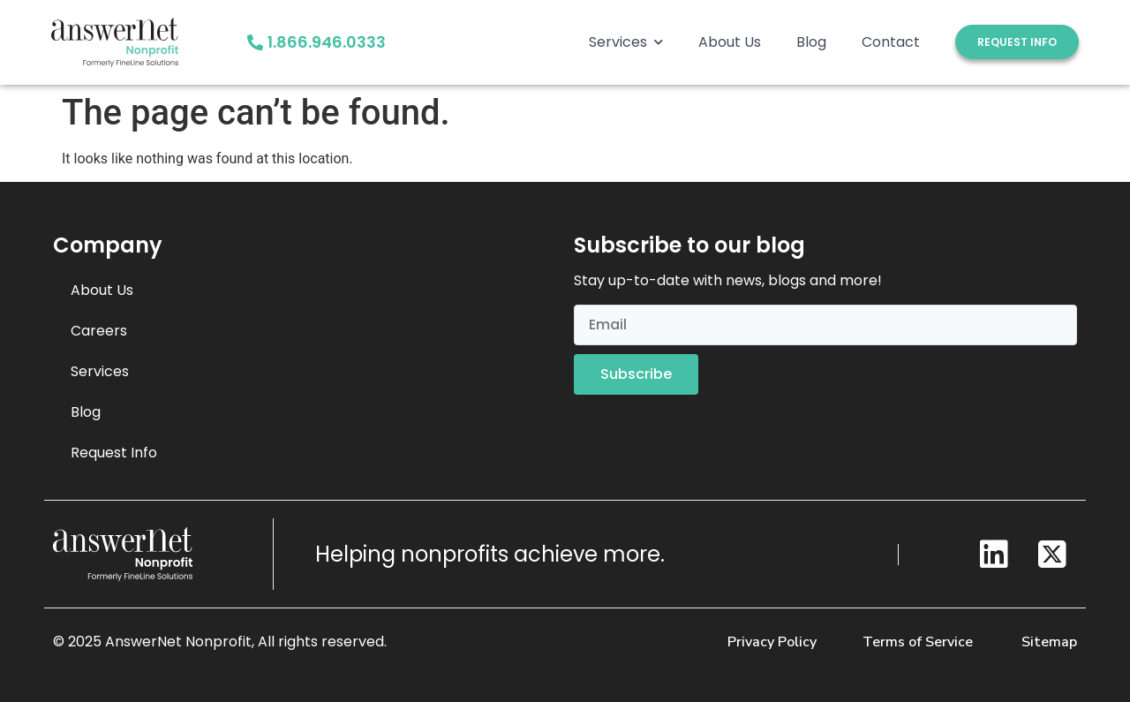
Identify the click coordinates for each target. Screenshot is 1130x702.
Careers (99, 331)
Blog (811, 42)
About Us (729, 42)
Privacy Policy (772, 642)
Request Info (114, 452)
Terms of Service (918, 642)
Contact (891, 42)
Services (626, 42)
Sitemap (1049, 642)
